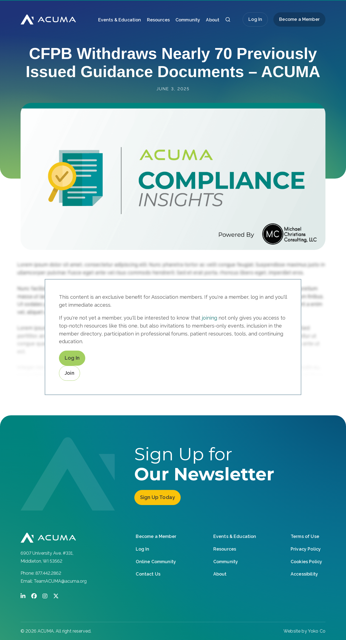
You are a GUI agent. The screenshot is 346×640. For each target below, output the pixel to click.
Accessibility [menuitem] (304, 573)
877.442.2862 (48, 573)
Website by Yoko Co (304, 631)
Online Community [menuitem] (156, 561)
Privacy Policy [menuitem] (306, 548)
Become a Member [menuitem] (299, 19)
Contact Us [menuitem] (148, 573)
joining (209, 318)
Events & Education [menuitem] (119, 19)
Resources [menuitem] (158, 19)
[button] (228, 21)
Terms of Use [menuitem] (305, 536)
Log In (255, 19)
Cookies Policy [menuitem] (306, 561)
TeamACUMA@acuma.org (60, 581)
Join (69, 373)
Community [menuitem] (187, 19)
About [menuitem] (212, 19)
